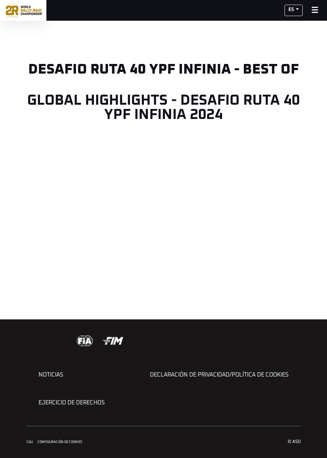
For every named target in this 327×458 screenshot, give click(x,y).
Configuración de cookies (59, 442)
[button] (294, 10)
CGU (29, 442)
